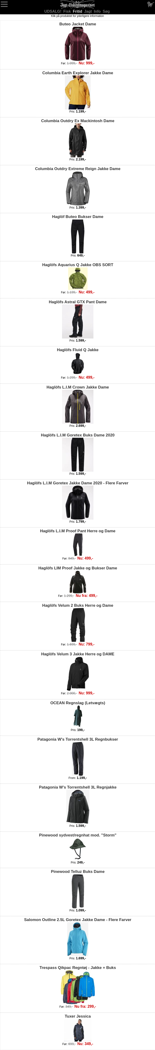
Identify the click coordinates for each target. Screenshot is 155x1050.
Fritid (78, 11)
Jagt (88, 11)
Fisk (67, 11)
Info (98, 11)
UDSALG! (53, 11)
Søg (106, 11)
